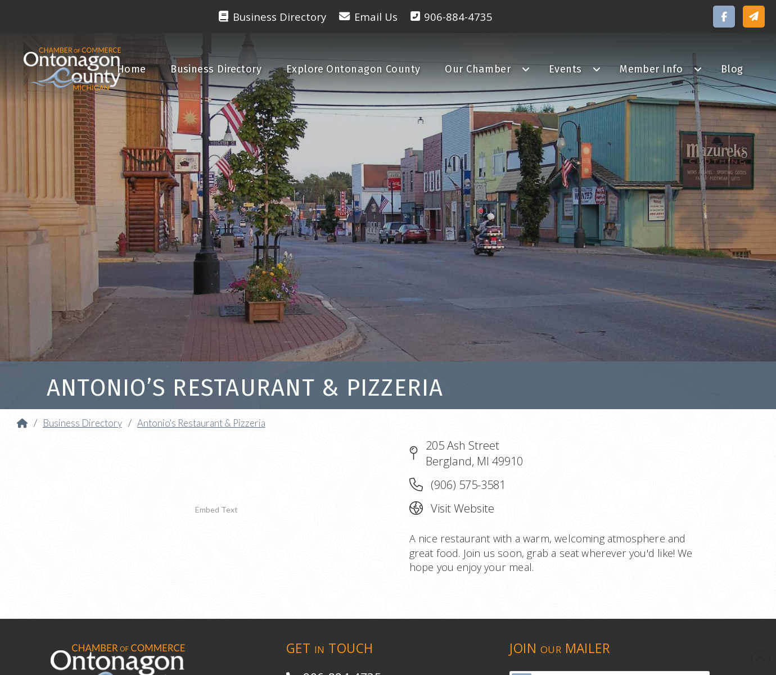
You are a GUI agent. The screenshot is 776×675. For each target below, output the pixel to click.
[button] (754, 17)
